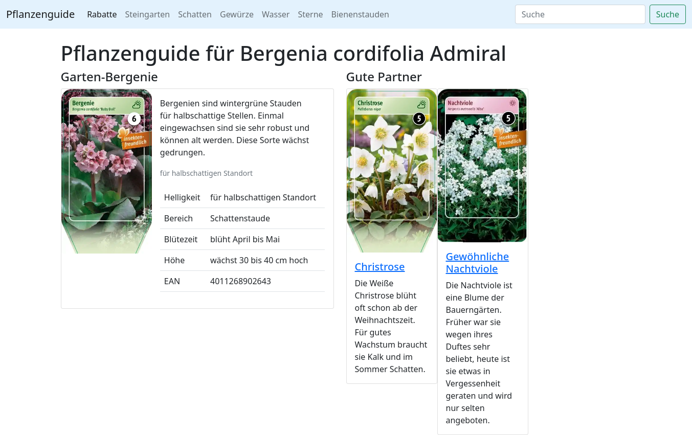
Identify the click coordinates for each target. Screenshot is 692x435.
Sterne (310, 14)
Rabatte (102, 14)
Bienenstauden (360, 14)
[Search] (580, 14)
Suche (667, 14)
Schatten (195, 14)
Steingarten (147, 14)
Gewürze (237, 14)
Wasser (276, 14)
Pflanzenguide (40, 14)
